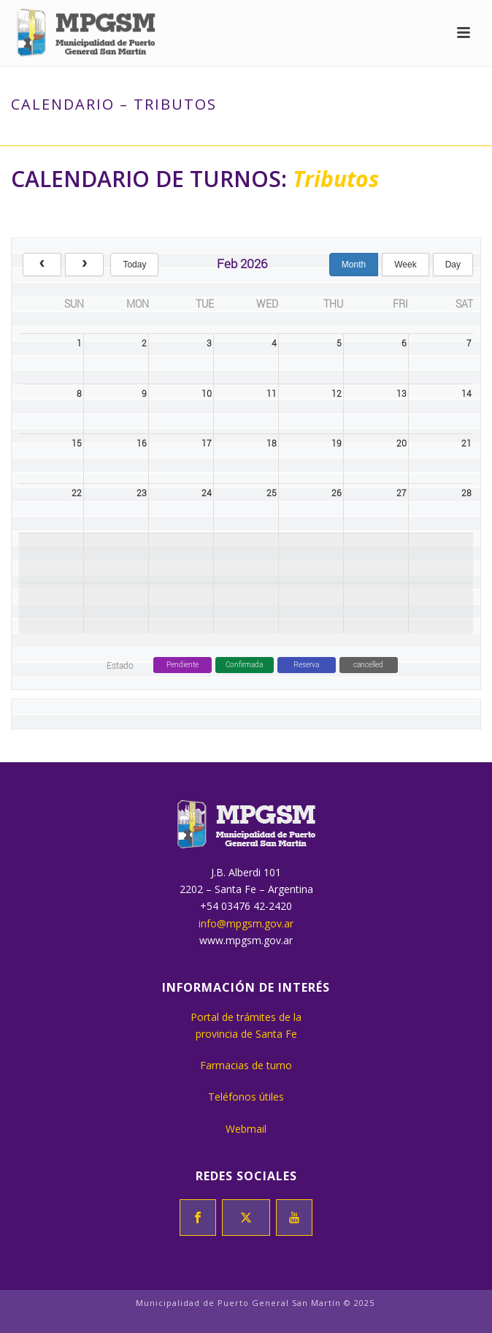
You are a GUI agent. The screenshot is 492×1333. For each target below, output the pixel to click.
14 (466, 393)
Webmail (246, 1129)
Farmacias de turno (246, 1065)
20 (401, 443)
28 (466, 492)
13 (401, 393)
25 (271, 492)
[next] (84, 264)
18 (271, 443)
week (405, 264)
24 (206, 492)
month (354, 264)
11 (271, 393)
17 (206, 443)
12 (336, 393)
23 (142, 492)
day (453, 264)
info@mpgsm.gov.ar (246, 923)
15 (77, 443)
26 (336, 492)
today (134, 264)
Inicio (184, 135)
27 (401, 492)
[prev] (42, 264)
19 (336, 443)
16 (142, 443)
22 (77, 492)
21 (466, 443)
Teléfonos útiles (246, 1097)
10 (206, 393)
